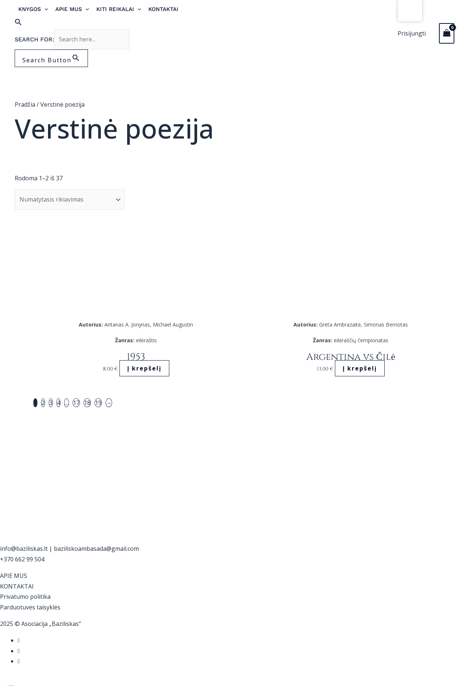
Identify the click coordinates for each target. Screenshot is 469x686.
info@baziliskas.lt (24, 549)
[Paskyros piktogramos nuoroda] (412, 33)
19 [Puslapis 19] (98, 403)
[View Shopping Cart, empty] (446, 33)
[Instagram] (19, 651)
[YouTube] (19, 661)
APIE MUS (13, 576)
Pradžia (25, 104)
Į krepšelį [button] (144, 368)
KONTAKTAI (17, 586)
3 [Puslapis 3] (50, 403)
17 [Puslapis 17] (76, 403)
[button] (104, 23)
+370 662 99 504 (22, 559)
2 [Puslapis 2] (43, 403)
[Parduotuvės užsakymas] (70, 199)
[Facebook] (19, 640)
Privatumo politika (25, 597)
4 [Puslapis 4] (58, 403)
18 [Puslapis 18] (87, 403)
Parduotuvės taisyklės (30, 607)
